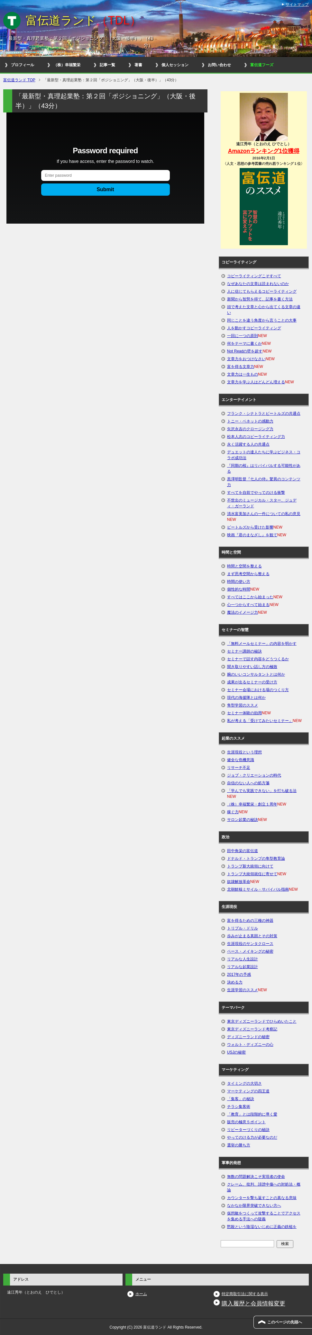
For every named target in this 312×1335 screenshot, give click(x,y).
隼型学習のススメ (242, 705)
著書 (138, 65)
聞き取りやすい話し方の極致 (252, 666)
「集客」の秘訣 (240, 1099)
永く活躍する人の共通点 (248, 444)
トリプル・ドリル (242, 928)
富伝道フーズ (261, 65)
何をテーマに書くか (244, 343)
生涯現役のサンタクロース (250, 943)
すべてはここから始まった (250, 597)
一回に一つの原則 (242, 336)
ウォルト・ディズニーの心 (250, 1044)
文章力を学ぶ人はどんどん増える (256, 382)
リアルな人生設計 (242, 959)
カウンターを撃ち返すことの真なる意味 (262, 1198)
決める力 (235, 982)
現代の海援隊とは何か (246, 697)
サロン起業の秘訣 (242, 819)
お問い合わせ (219, 65)
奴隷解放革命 (238, 881)
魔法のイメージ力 (242, 612)
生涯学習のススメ (242, 990)
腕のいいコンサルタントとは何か (256, 674)
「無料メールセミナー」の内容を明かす (262, 643)
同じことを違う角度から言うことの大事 (262, 320)
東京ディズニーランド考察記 (252, 1029)
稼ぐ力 (233, 812)
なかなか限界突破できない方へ (254, 1205)
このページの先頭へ (284, 1322)
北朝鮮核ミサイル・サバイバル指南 (258, 889)
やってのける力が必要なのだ (252, 1137)
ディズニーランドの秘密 (248, 1037)
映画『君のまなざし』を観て (252, 535)
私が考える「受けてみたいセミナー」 (260, 720)
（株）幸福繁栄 (66, 65)
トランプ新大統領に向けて (250, 866)
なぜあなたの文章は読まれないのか (258, 283)
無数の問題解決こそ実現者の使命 (256, 1176)
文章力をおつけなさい (246, 359)
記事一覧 (107, 65)
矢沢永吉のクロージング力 (250, 429)
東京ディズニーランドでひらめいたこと (262, 1021)
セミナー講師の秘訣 (244, 651)
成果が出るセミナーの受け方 (252, 682)
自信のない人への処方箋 (248, 783)
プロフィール (22, 65)
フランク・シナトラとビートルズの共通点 (263, 413)
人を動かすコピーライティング (254, 328)
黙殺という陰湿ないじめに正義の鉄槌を (262, 1226)
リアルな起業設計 (242, 967)
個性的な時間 (238, 589)
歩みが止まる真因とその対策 (252, 936)
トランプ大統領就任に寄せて (252, 874)
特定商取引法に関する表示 (245, 1294)
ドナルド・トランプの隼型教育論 (256, 858)
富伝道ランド (83, 20)
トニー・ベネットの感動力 (250, 421)
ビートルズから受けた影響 (250, 527)
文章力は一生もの (242, 374)
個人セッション (174, 65)
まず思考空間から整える (248, 574)
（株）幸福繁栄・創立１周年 (252, 804)
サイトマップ (297, 4)
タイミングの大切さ (244, 1083)
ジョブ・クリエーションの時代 (254, 775)
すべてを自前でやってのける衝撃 (256, 492)
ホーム (141, 1294)
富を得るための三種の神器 (250, 920)
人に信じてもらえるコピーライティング (262, 291)
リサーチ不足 (238, 767)
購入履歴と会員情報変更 (253, 1303)
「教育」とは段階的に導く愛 (252, 1114)
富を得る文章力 (240, 366)
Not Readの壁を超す (245, 351)
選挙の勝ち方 (238, 1145)
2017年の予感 (239, 974)
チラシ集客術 (238, 1106)
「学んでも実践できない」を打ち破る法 (262, 790)
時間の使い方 (238, 581)
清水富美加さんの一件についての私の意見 (263, 514)
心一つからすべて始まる (248, 604)
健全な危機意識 (240, 760)
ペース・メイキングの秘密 (250, 951)
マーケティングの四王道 (248, 1091)
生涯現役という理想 (244, 752)
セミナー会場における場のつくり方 (258, 690)
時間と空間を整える (244, 566)
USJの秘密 (236, 1052)
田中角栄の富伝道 (242, 851)
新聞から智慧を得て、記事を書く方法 (260, 299)
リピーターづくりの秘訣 (248, 1129)
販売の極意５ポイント (246, 1122)
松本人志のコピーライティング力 (256, 436)
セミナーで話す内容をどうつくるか (258, 659)
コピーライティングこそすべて (254, 276)
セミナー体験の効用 (244, 713)
